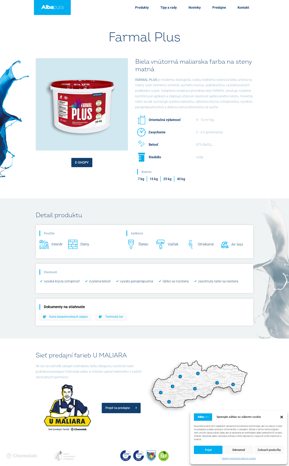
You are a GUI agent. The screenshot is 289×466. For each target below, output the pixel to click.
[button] (281, 417)
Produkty (161, 7)
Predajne (225, 7)
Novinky (205, 7)
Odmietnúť (238, 450)
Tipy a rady (183, 7)
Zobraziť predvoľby (269, 450)
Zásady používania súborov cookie (239, 458)
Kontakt (245, 7)
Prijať (208, 450)
